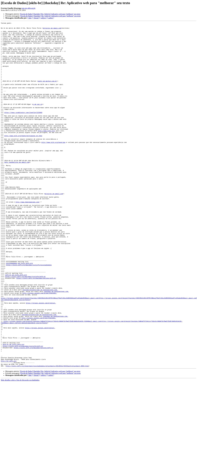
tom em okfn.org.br (28, 8)
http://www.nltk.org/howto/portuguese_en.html (23, 159)
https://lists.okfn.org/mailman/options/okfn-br (36, 329)
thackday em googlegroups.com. (56, 345)
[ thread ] (36, 18)
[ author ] (50, 18)
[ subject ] (43, 18)
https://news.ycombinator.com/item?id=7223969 (23, 131)
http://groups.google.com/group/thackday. (39, 347)
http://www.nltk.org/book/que (53, 167)
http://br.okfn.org (8, 429)
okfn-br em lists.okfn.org (16, 326)
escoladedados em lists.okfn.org (19, 312)
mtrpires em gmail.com (52, 29)
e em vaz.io (37, 121)
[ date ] (29, 18)
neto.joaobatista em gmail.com (16, 190)
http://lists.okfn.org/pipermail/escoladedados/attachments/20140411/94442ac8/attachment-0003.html (47, 435)
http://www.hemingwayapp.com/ (28, 238)
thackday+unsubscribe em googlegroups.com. (40, 343)
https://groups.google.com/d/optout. (41, 359)
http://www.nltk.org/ (46, 153)
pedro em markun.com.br (47, 93)
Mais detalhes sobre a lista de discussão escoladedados (20, 449)
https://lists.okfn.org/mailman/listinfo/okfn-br (25, 327)
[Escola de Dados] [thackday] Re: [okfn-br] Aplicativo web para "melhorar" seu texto (50, 14)
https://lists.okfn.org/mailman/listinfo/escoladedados (29, 314)
